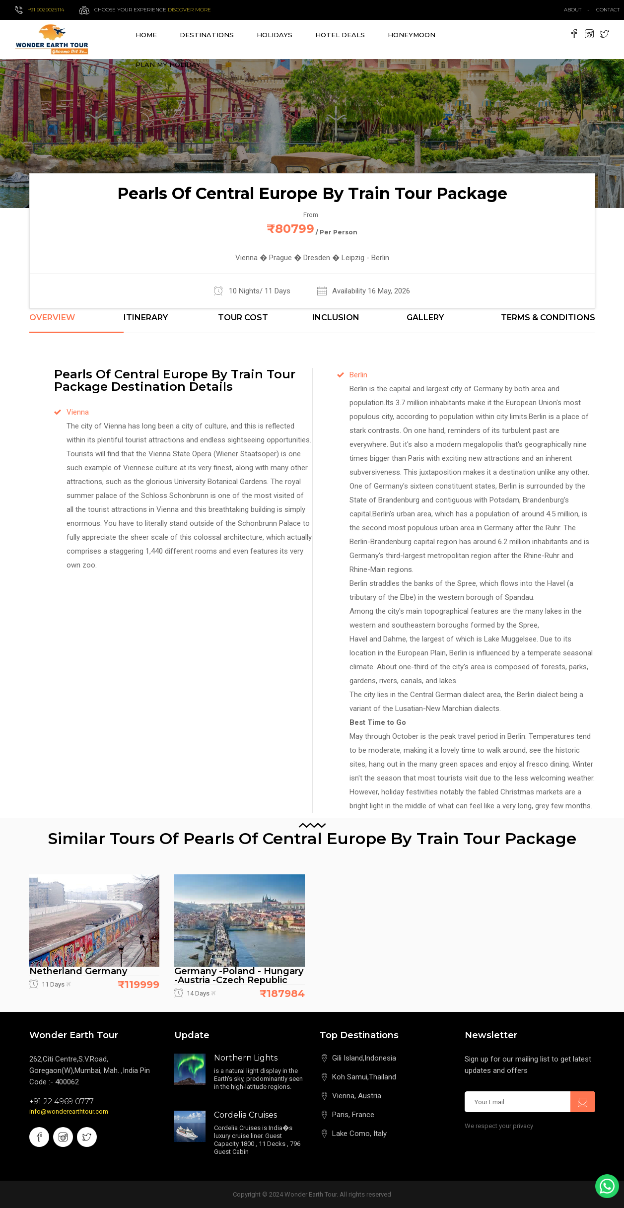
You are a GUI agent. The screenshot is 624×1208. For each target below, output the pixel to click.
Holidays (274, 35)
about (572, 9)
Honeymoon (411, 35)
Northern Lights (245, 1058)
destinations (207, 35)
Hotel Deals (340, 35)
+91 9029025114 (46, 9)
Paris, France (353, 1114)
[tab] (76, 323)
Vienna (78, 412)
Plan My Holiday (168, 65)
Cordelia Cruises (245, 1115)
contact (610, 9)
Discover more (189, 9)
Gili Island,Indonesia (364, 1058)
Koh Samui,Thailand (364, 1076)
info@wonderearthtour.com (68, 1111)
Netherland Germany (78, 971)
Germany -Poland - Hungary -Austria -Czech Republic (238, 976)
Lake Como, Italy (359, 1133)
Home (146, 35)
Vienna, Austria (356, 1095)
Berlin (358, 374)
